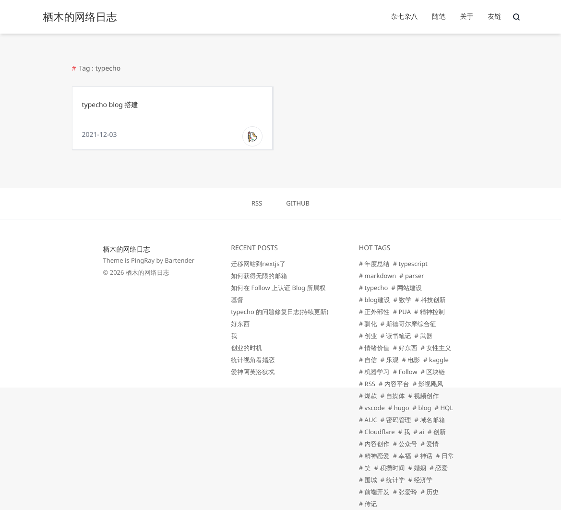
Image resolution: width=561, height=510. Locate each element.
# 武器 (423, 335)
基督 (237, 299)
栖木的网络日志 (126, 249)
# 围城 (368, 479)
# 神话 (423, 455)
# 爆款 (368, 395)
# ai (418, 431)
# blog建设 (374, 299)
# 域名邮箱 (429, 419)
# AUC (368, 419)
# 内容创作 (374, 443)
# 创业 (368, 335)
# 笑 (365, 467)
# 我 (404, 431)
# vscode (372, 407)
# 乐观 (390, 359)
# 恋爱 (439, 467)
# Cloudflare (377, 431)
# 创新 (437, 431)
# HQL (444, 407)
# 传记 (368, 503)
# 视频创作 (423, 395)
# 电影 (411, 359)
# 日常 (445, 455)
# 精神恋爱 (374, 455)
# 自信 (368, 359)
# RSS (367, 383)
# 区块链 (433, 371)
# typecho (373, 287)
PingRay (143, 260)
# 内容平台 (394, 383)
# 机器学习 (374, 371)
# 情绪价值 (374, 347)
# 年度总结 (374, 263)
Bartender (179, 260)
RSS (256, 203)
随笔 (439, 16)
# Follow (405, 371)
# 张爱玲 (405, 491)
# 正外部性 (374, 311)
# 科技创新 (430, 299)
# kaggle (436, 359)
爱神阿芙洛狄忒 (253, 371)
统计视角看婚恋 (253, 359)
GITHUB (298, 203)
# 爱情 (429, 443)
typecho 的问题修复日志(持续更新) (279, 311)
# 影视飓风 (428, 383)
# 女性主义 (435, 347)
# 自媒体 (393, 395)
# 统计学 (393, 479)
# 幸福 (402, 455)
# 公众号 (405, 443)
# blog (422, 407)
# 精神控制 (429, 311)
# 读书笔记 (396, 335)
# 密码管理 (396, 419)
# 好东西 (405, 347)
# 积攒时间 (389, 467)
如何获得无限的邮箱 (259, 275)
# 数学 (403, 299)
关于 (467, 16)
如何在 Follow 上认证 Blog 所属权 (278, 287)
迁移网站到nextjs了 (258, 263)
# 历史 (429, 491)
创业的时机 (246, 347)
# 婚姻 (417, 467)
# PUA (402, 311)
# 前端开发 (374, 491)
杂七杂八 (404, 16)
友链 (494, 16)
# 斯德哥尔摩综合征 (408, 323)
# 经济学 (420, 479)
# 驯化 (368, 323)
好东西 (240, 323)
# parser (411, 275)
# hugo (398, 407)
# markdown (377, 275)
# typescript (410, 263)
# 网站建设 (406, 287)
